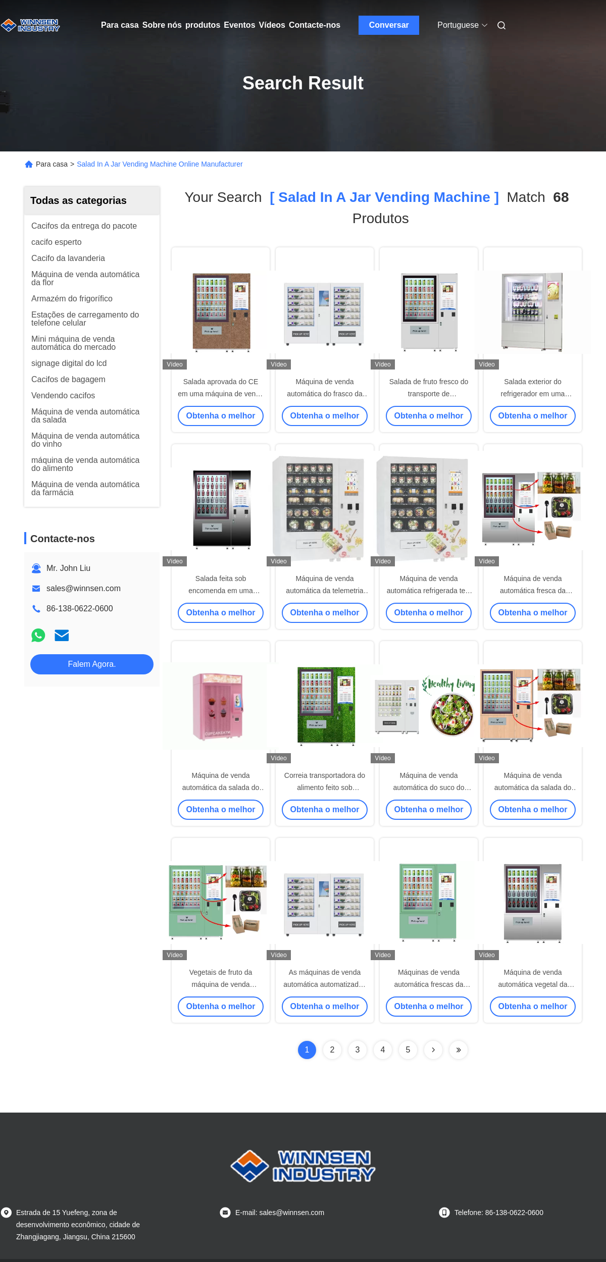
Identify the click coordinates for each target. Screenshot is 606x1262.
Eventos (239, 25)
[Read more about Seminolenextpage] (433, 1050)
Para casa (120, 25)
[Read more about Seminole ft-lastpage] (458, 1050)
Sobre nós (162, 25)
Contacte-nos (314, 25)
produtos (202, 25)
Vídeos (272, 25)
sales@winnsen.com (83, 588)
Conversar (389, 25)
